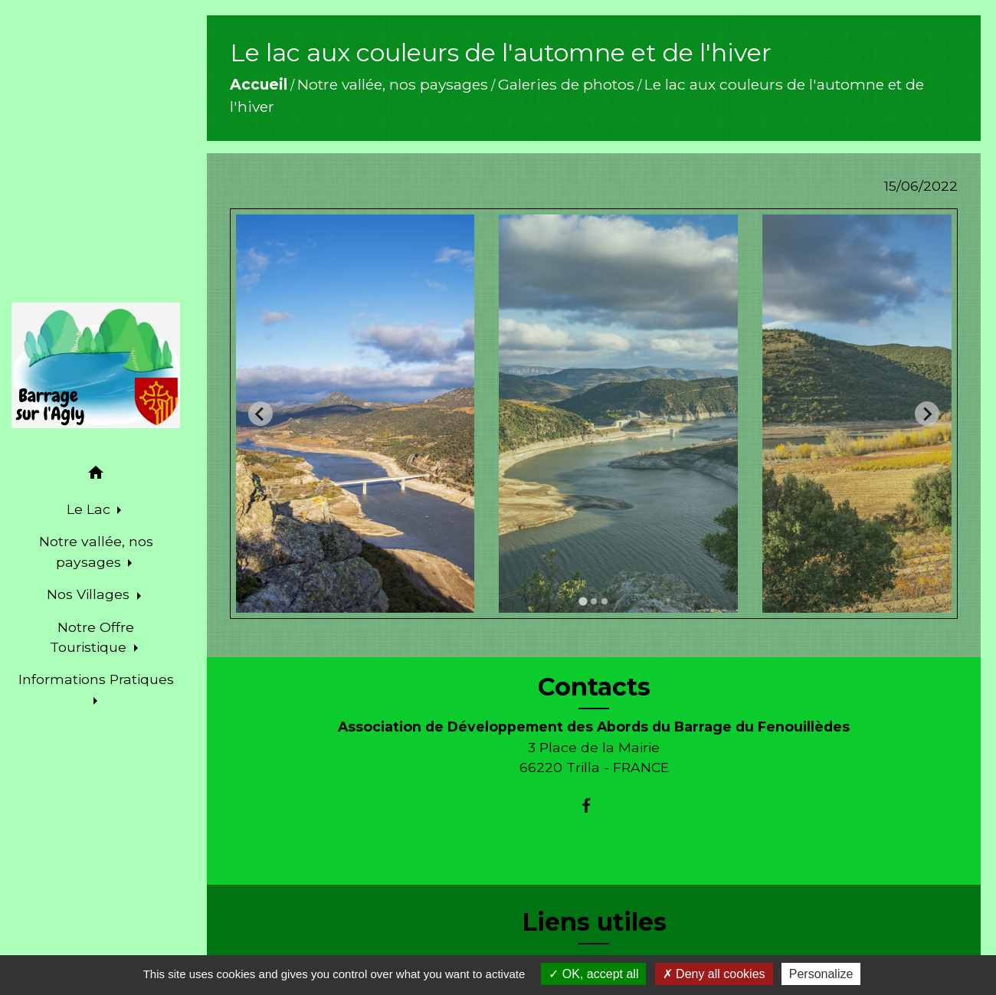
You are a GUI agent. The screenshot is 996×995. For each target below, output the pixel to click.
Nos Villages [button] (90, 594)
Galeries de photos (566, 84)
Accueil (258, 84)
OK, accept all (593, 973)
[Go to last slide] (260, 413)
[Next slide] (927, 413)
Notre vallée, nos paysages (392, 84)
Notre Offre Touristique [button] (92, 637)
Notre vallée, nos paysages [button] (96, 551)
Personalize (821, 973)
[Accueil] (95, 365)
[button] (95, 475)
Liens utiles (594, 922)
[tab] (582, 601)
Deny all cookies (714, 973)
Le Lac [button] (90, 509)
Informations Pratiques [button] (96, 679)
